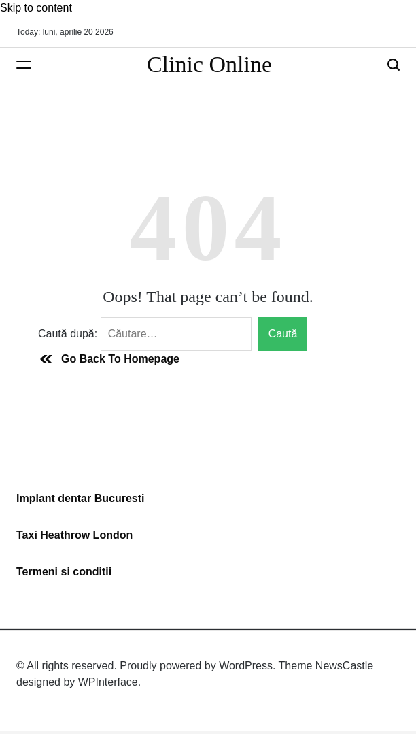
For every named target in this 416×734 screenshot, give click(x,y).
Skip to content (36, 8)
